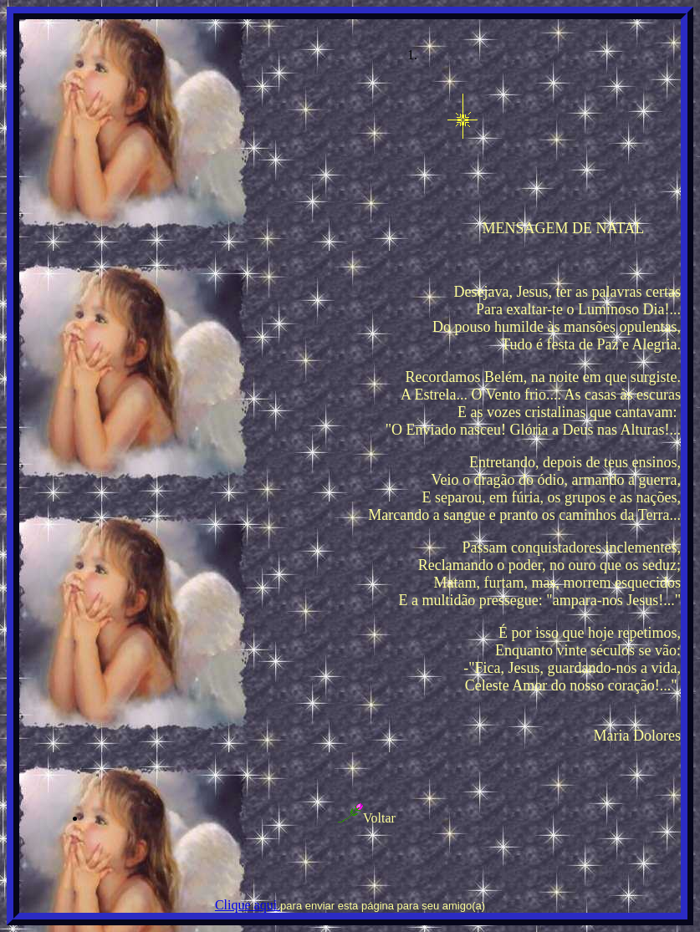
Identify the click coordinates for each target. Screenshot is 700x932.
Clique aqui (247, 905)
